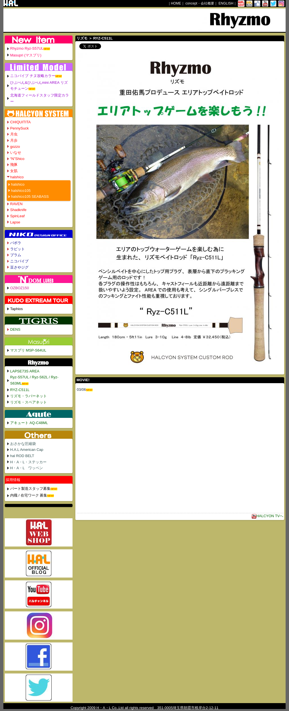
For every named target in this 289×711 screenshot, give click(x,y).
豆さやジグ (19, 267)
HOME (176, 3)
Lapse (15, 222)
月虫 (13, 134)
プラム (15, 255)
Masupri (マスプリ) (25, 55)
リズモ (81, 38)
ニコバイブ (19, 261)
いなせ (15, 152)
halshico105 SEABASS (30, 196)
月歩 (13, 140)
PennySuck (19, 128)
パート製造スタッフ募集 (30, 488)
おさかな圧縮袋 (23, 444)
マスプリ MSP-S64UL (28, 350)
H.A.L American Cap (26, 449)
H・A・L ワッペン (26, 468)
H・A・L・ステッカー (28, 462)
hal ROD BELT (22, 456)
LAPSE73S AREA (24, 371)
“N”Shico (17, 159)
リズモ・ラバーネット (28, 396)
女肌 (13, 171)
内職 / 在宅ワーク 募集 (28, 495)
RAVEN (16, 204)
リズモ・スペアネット (28, 402)
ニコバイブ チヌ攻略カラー (32, 76)
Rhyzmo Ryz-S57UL (26, 48)
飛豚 (13, 165)
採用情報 (13, 480)
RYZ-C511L (19, 390)
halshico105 (20, 190)
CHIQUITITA (20, 122)
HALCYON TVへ (267, 516)
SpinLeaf (17, 216)
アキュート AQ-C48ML (29, 423)
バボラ (15, 243)
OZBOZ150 (19, 288)
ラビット (17, 249)
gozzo (15, 146)
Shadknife (18, 210)
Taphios (16, 309)
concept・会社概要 (199, 3)
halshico (17, 177)
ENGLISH (225, 3)
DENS (15, 329)
